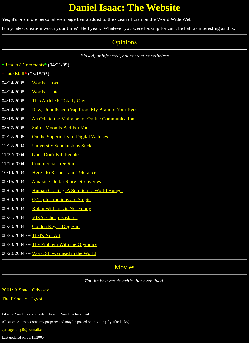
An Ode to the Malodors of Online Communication (83, 118)
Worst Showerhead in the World (64, 253)
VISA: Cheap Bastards (55, 217)
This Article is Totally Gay (58, 100)
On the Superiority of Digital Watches (70, 136)
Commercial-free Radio (55, 163)
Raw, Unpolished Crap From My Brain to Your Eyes (84, 109)
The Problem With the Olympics (64, 244)
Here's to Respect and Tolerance (64, 172)
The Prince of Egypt (22, 298)
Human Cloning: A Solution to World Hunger (77, 190)
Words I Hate (45, 91)
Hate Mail (14, 73)
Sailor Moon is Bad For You (60, 127)
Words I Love (45, 82)
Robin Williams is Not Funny (61, 208)
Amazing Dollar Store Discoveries (66, 181)
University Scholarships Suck (61, 145)
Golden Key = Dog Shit (56, 226)
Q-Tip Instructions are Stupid (61, 199)
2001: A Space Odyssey (25, 289)
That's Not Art (46, 235)
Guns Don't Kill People (55, 154)
